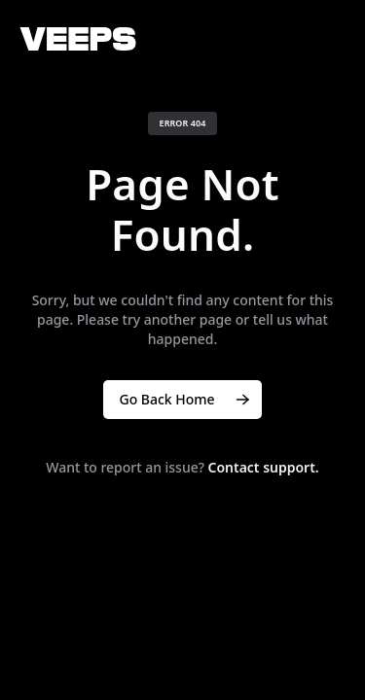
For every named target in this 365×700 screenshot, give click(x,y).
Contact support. (263, 467)
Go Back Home (186, 399)
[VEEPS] (77, 39)
